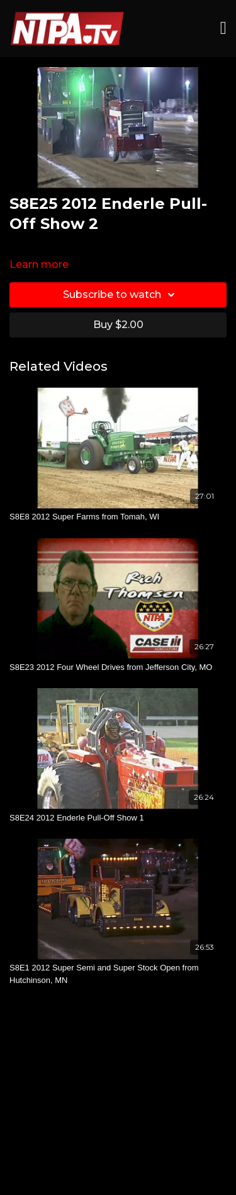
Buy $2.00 (118, 325)
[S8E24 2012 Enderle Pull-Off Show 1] (118, 818)
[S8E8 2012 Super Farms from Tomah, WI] (118, 517)
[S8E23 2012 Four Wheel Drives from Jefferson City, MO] (118, 667)
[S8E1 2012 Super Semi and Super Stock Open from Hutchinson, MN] (118, 974)
